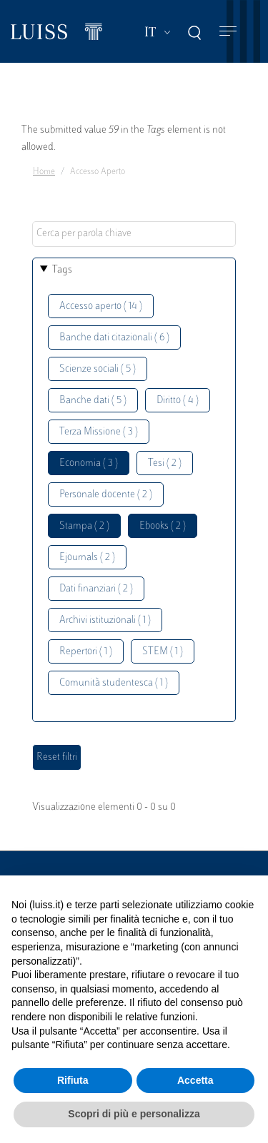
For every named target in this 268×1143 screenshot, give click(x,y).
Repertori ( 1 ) (85, 651)
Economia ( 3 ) (88, 463)
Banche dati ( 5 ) (92, 400)
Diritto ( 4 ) (178, 400)
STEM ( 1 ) (162, 651)
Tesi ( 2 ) (165, 463)
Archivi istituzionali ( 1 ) (105, 620)
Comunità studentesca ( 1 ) (113, 683)
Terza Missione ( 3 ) (98, 432)
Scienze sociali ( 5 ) (97, 369)
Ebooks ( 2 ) (162, 526)
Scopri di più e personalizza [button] (133, 1113)
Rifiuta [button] (73, 1080)
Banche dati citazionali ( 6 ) (114, 337)
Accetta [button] (195, 1080)
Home (44, 172)
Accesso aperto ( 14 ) (100, 306)
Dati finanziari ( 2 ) (96, 589)
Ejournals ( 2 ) (87, 557)
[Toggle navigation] (228, 31)
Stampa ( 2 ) (84, 526)
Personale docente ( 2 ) (105, 494)
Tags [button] (62, 270)
